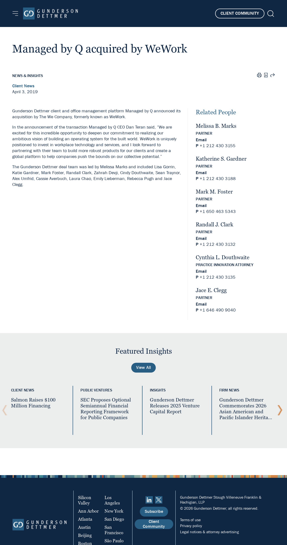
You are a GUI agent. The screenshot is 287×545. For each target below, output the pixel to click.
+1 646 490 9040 (218, 310)
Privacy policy (191, 525)
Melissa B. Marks (216, 126)
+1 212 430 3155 (217, 146)
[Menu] (15, 13)
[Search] (270, 14)
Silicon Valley (84, 500)
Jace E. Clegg (211, 290)
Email (201, 140)
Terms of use (190, 519)
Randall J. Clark (214, 224)
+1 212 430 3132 (217, 244)
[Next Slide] (279, 410)
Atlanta (85, 519)
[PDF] (266, 75)
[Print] (259, 76)
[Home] (50, 13)
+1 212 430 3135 (217, 277)
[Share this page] (272, 76)
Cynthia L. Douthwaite (222, 257)
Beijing (85, 535)
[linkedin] (149, 500)
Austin (84, 527)
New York (113, 511)
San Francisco (113, 530)
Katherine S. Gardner (221, 159)
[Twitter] (158, 500)
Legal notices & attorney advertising (209, 531)
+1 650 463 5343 (218, 211)
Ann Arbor (88, 511)
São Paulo (114, 540)
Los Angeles (112, 500)
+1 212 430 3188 (218, 179)
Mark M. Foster (214, 192)
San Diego (114, 519)
